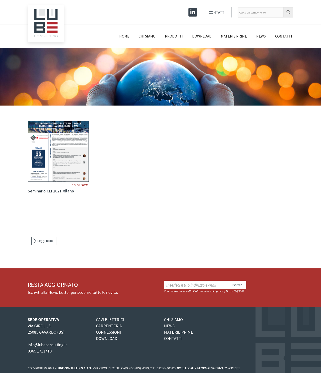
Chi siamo (147, 36)
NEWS (169, 326)
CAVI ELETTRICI (110, 319)
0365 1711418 (40, 351)
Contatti (217, 12)
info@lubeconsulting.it (47, 344)
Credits (234, 368)
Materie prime (234, 36)
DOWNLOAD (106, 338)
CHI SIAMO (173, 319)
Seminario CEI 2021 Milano (51, 191)
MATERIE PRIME (178, 332)
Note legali (185, 368)
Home (124, 36)
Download (202, 36)
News (261, 36)
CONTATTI (173, 338)
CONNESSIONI (108, 332)
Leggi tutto (45, 241)
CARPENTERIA (109, 326)
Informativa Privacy (212, 368)
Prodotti (174, 36)
